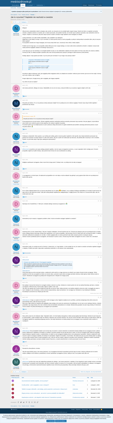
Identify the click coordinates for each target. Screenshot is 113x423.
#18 (100, 328)
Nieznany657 (16, 154)
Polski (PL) (14, 409)
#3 (100, 100)
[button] (34, 5)
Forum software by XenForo (56, 412)
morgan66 (16, 367)
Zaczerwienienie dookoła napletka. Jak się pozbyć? (35, 380)
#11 (100, 215)
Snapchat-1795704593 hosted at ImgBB (39, 59)
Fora (23, 5)
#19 (100, 345)
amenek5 (16, 354)
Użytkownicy (40, 5)
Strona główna (15, 5)
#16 (100, 297)
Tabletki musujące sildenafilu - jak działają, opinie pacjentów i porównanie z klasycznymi (44, 389)
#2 (100, 85)
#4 (100, 113)
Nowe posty (13, 7)
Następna (24, 22)
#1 (100, 25)
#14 (100, 257)
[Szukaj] (98, 5)
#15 (100, 282)
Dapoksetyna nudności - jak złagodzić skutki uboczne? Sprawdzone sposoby (41, 397)
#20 (100, 358)
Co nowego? (29, 5)
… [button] (17, 22)
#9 (100, 187)
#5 (100, 133)
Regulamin (78, 409)
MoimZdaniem (16, 108)
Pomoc (90, 409)
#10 (100, 200)
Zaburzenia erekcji (77, 393)
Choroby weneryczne (78, 380)
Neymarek (14, 19)
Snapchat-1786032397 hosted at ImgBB (39, 66)
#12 (100, 229)
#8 (100, 172)
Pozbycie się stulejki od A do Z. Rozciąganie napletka (37, 262)
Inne (74, 385)
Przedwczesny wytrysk (78, 397)
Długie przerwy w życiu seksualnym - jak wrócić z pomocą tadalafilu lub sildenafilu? (43, 393)
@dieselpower (26, 270)
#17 (100, 313)
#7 (100, 159)
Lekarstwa (75, 389)
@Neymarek (25, 149)
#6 (100, 146)
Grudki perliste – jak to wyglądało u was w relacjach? (35, 385)
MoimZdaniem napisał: (28, 116)
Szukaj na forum (20, 7)
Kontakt (73, 409)
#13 (100, 243)
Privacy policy (85, 409)
